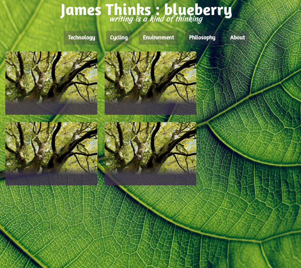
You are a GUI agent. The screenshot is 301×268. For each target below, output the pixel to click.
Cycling (119, 38)
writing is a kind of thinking (155, 19)
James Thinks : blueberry (146, 11)
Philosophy (202, 38)
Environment (158, 38)
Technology (81, 38)
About (237, 38)
